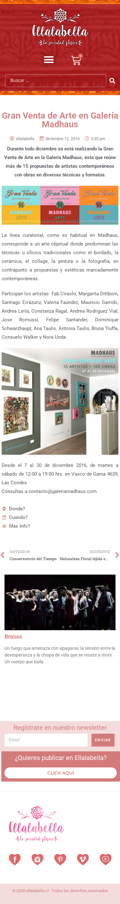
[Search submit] (112, 81)
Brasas (13, 636)
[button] (49, 60)
